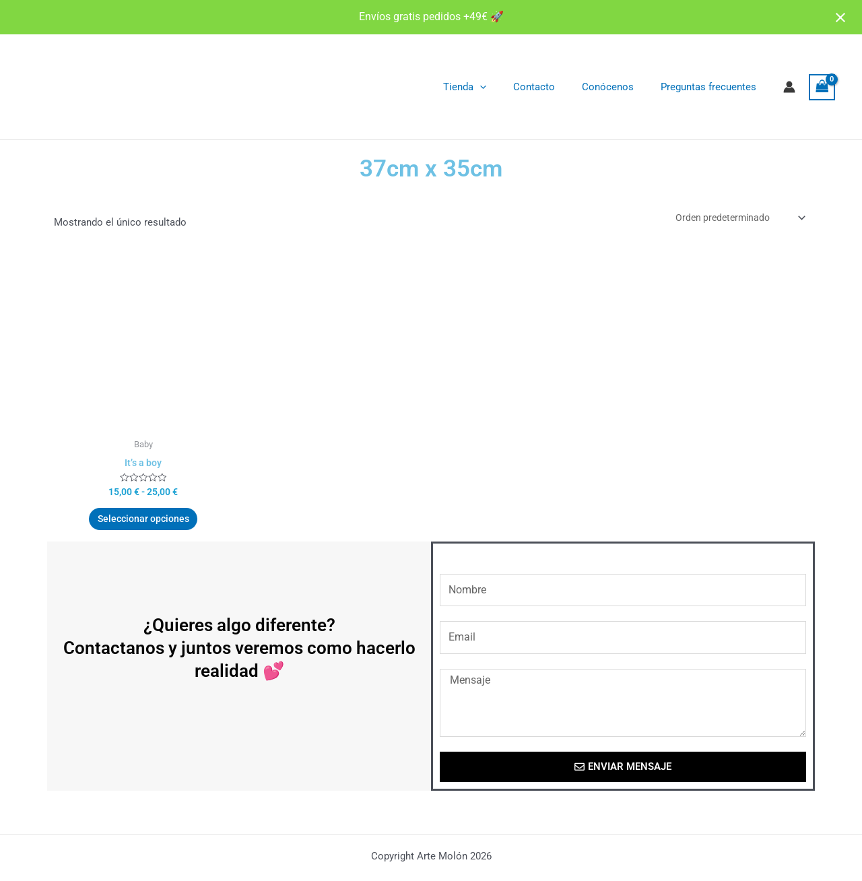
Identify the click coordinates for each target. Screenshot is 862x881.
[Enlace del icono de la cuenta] (789, 87)
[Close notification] (840, 17)
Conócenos (618, 87)
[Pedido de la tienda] (734, 218)
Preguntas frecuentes (712, 87)
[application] (503, 87)
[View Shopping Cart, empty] (822, 87)
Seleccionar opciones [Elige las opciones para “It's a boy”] (143, 525)
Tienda (488, 87)
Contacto (551, 87)
